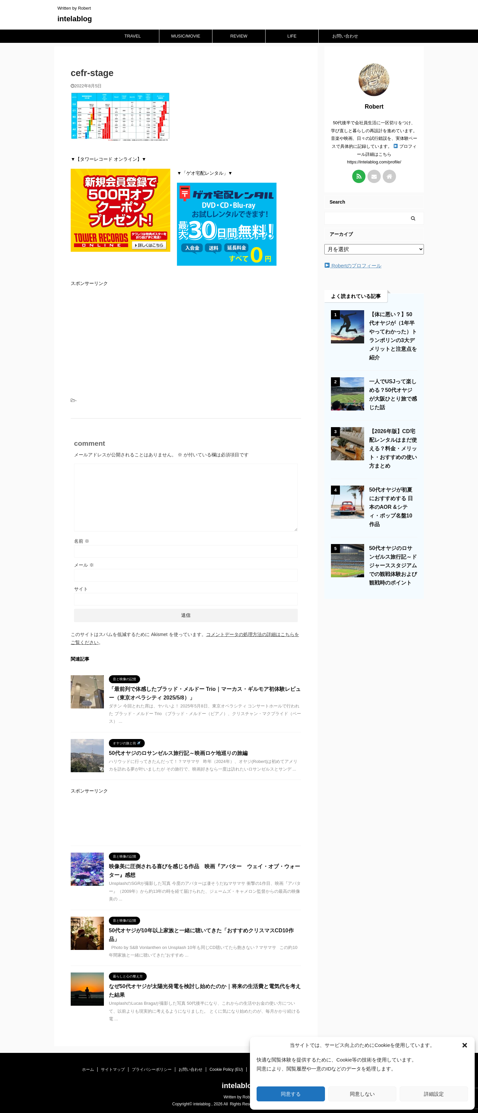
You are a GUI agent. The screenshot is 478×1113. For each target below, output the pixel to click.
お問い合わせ (345, 36)
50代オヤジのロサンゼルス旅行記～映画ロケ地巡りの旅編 (178, 753)
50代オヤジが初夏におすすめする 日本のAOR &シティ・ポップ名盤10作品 (391, 507)
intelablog (74, 19)
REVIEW (238, 36)
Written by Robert (238, 1097)
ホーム (88, 1069)
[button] (464, 1045)
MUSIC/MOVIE (185, 36)
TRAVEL (132, 36)
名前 (81, 541)
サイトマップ (113, 1069)
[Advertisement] (186, 339)
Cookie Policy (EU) (226, 1069)
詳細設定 (434, 1094)
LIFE (291, 36)
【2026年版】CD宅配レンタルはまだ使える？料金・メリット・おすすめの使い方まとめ (393, 448)
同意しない (362, 1094)
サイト (81, 589)
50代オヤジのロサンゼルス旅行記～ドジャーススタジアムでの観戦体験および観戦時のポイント (393, 565)
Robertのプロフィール (353, 265)
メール (84, 565)
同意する (291, 1094)
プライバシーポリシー (152, 1069)
